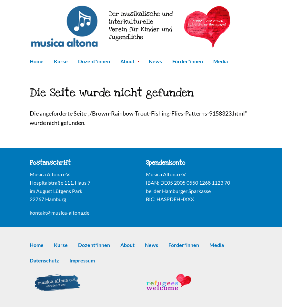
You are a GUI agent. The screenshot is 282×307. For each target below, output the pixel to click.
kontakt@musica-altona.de (59, 213)
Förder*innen (187, 61)
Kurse (61, 61)
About (130, 61)
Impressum (82, 260)
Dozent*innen (94, 61)
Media (220, 61)
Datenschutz (44, 260)
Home (37, 61)
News (155, 61)
